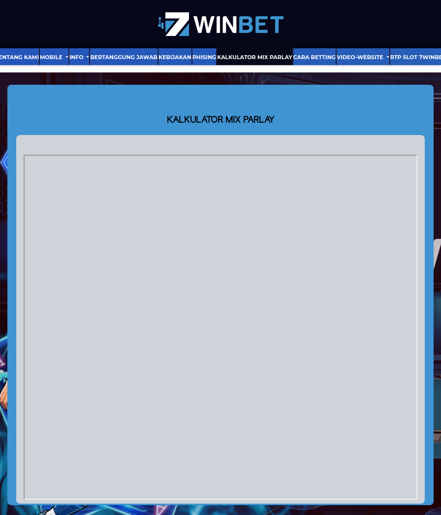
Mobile (52, 57)
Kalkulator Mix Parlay (254, 57)
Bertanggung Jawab (124, 57)
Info (77, 57)
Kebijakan (174, 57)
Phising (204, 57)
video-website (361, 57)
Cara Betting (314, 57)
